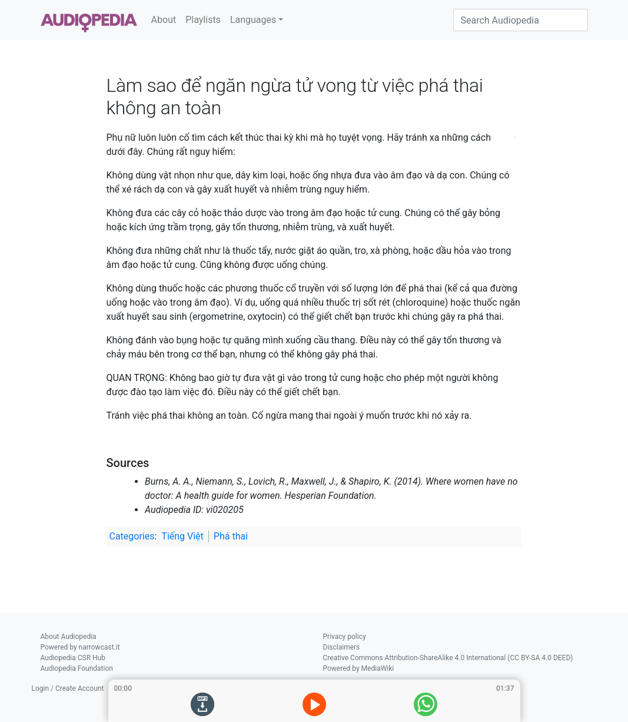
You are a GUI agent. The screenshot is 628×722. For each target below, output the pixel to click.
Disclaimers (341, 647)
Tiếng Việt (182, 536)
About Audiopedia (69, 636)
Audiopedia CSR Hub (73, 658)
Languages (253, 19)
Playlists (203, 19)
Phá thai (231, 536)
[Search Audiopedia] (520, 20)
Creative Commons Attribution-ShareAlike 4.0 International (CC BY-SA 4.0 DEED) (448, 658)
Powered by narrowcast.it (80, 647)
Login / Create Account (68, 688)
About (164, 19)
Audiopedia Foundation (77, 668)
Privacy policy (344, 636)
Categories (131, 536)
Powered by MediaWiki (358, 668)
